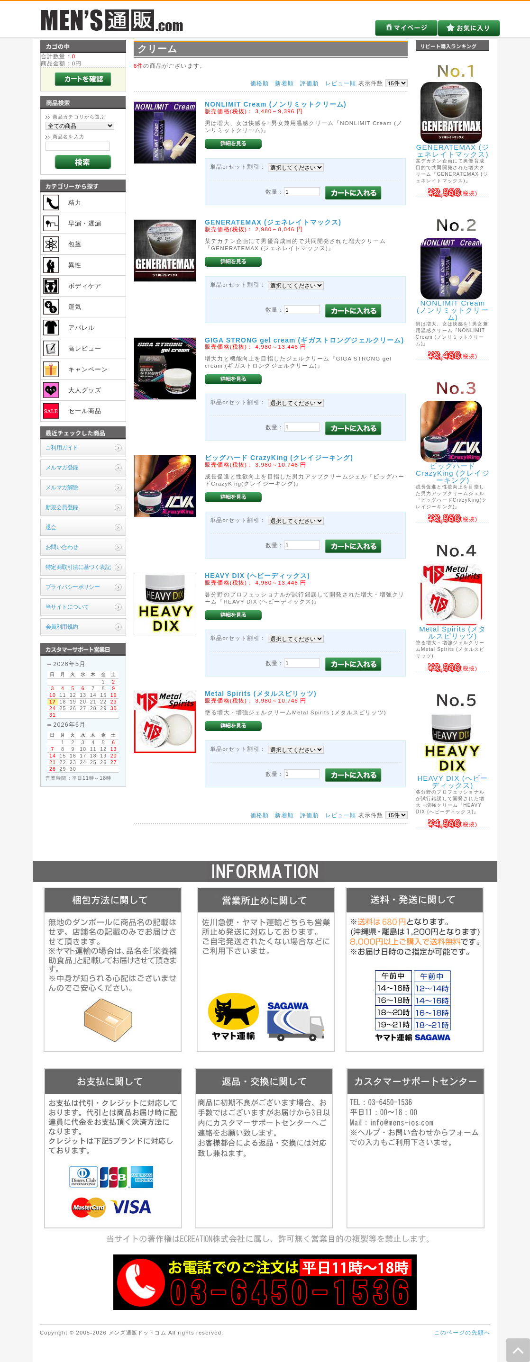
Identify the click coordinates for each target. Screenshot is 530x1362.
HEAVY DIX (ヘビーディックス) (261, 575)
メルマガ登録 (62, 467)
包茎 (75, 244)
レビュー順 (340, 83)
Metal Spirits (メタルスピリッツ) (261, 693)
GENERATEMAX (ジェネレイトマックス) (273, 222)
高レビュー (85, 348)
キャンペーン (88, 369)
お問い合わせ (62, 547)
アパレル (81, 327)
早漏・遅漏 (85, 223)
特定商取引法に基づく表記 (78, 567)
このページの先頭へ (462, 1332)
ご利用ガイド (62, 447)
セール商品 (85, 411)
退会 (51, 527)
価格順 (259, 83)
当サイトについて (67, 607)
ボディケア (85, 285)
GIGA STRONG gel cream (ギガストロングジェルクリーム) (304, 340)
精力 (75, 202)
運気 (75, 306)
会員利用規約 (62, 626)
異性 (75, 265)
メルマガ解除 (62, 487)
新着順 (284, 83)
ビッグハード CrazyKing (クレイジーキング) (279, 457)
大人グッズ (85, 390)
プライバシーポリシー (73, 587)
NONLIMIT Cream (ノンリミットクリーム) (276, 104)
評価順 (309, 83)
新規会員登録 (62, 507)
